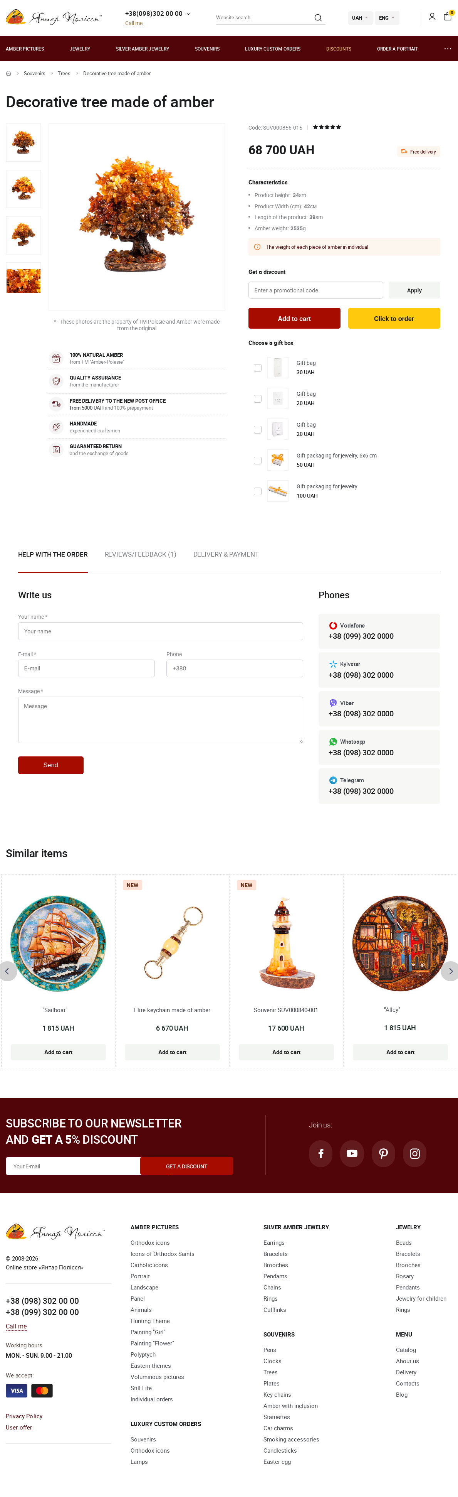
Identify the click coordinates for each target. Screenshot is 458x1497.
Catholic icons (149, 1266)
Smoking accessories (291, 1440)
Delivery (406, 1373)
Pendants (275, 1277)
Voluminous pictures (157, 1378)
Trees (64, 73)
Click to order (393, 319)
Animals (141, 1311)
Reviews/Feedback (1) (140, 554)
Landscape (144, 1288)
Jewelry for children (421, 1299)
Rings (270, 1299)
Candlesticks (280, 1451)
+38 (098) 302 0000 (361, 676)
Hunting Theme (150, 1322)
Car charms (278, 1429)
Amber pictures (25, 49)
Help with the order (53, 554)
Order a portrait (397, 49)
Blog (402, 1395)
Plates (271, 1384)
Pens (269, 1351)
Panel (138, 1299)
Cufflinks (274, 1311)
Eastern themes (151, 1366)
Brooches (275, 1266)
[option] (23, 142)
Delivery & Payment (226, 554)
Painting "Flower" (152, 1344)
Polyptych (143, 1355)
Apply (413, 290)
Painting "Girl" (148, 1333)
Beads (404, 1243)
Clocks (272, 1362)
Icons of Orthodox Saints (163, 1255)
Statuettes (276, 1418)
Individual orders (152, 1400)
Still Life (141, 1389)
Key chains (277, 1395)
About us (407, 1362)
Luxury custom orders (272, 49)
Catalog (406, 1351)
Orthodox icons (150, 1243)
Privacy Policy (24, 1417)
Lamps (139, 1463)
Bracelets (275, 1255)
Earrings (274, 1243)
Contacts (407, 1384)
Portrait (140, 1277)
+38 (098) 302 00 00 (42, 1301)
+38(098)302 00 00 (154, 13)
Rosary (405, 1277)
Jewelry (80, 49)
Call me (134, 23)
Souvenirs (207, 49)
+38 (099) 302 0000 (361, 637)
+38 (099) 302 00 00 (42, 1313)
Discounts (338, 49)
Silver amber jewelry (142, 49)
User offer (19, 1428)
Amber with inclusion (290, 1407)
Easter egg (277, 1463)
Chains (272, 1288)
